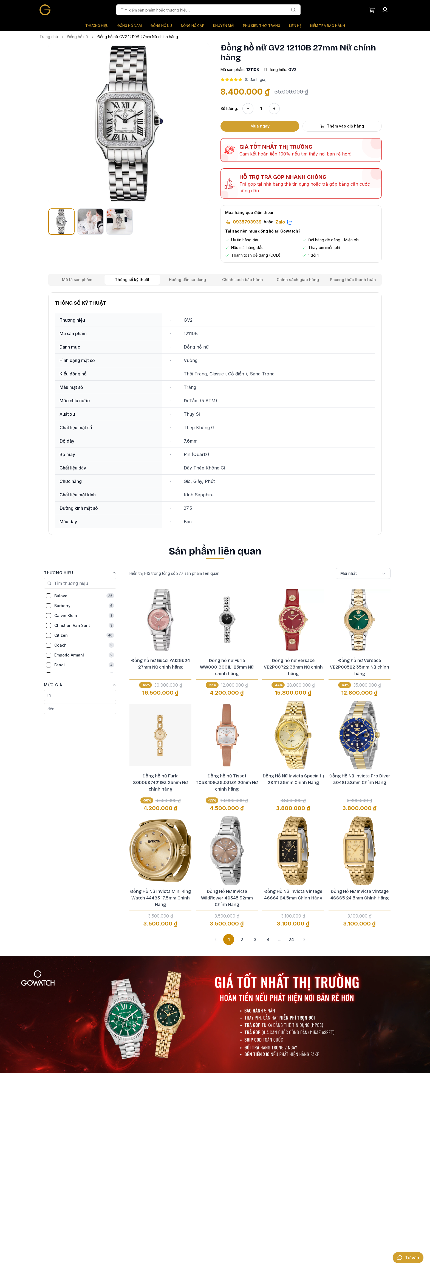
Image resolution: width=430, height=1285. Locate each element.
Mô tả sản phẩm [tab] (77, 279)
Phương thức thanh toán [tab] (353, 279)
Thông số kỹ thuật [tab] (132, 279)
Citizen (84, 635)
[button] (129, 123)
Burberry (84, 605)
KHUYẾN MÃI (223, 26)
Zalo (284, 222)
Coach (84, 645)
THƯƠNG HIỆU (97, 26)
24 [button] (291, 939)
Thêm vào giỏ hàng (342, 126)
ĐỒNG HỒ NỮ (161, 26)
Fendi (84, 665)
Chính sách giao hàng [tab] (298, 279)
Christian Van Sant (84, 625)
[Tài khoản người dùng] (385, 9)
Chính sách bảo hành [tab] (242, 279)
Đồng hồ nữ (77, 36)
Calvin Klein (84, 615)
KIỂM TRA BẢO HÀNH (327, 26)
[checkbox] (48, 595)
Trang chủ (48, 36)
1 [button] (229, 939)
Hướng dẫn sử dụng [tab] (187, 279)
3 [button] (255, 939)
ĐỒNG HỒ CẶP (192, 26)
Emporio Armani (84, 655)
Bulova (84, 595)
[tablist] (215, 280)
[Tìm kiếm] (293, 10)
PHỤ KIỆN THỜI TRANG (261, 26)
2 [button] (242, 939)
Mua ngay (260, 126)
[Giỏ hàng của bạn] (371, 9)
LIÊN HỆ (295, 26)
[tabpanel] (215, 413)
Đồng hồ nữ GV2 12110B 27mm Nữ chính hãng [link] (137, 36)
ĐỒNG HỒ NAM (129, 26)
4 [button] (268, 939)
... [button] (279, 939)
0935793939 (247, 222)
